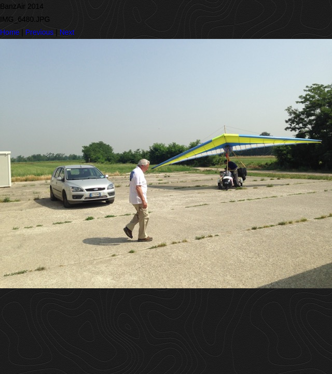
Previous (39, 32)
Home (9, 32)
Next (67, 32)
